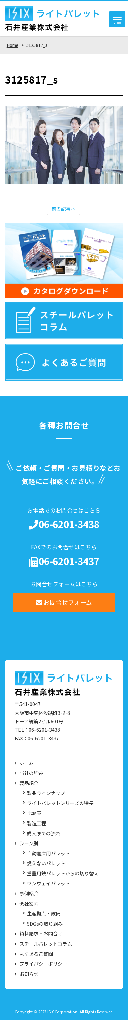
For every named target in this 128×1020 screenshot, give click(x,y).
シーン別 (28, 843)
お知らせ (29, 974)
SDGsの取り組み (45, 924)
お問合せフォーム (64, 602)
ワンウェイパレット (48, 883)
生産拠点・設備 (43, 913)
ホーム (26, 763)
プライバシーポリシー (43, 964)
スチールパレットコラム (45, 944)
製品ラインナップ (46, 793)
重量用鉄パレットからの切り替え (63, 873)
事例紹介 (29, 893)
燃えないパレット (46, 863)
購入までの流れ (43, 833)
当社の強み (31, 773)
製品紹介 (29, 783)
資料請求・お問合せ (40, 933)
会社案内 (29, 904)
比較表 (34, 813)
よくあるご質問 (36, 954)
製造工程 (36, 823)
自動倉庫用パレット (48, 853)
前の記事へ (63, 208)
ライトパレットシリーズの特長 (60, 803)
